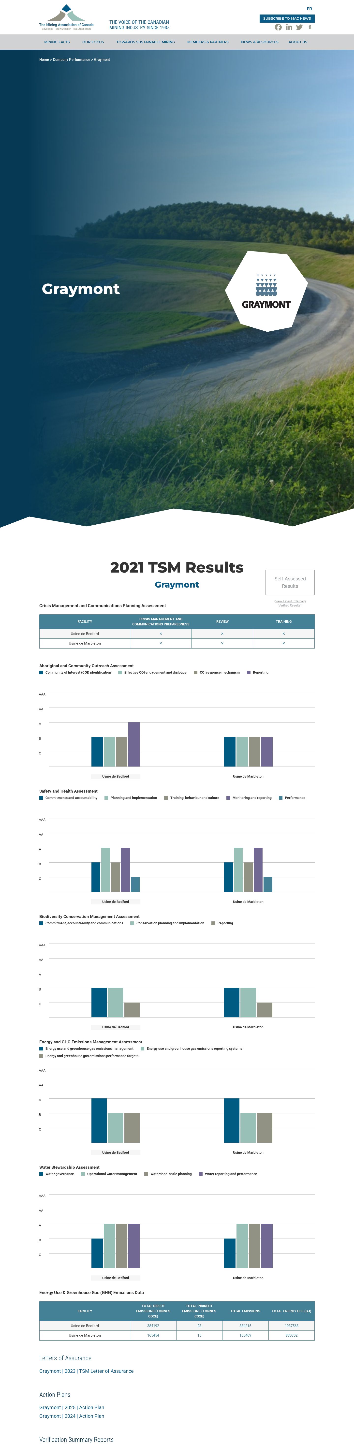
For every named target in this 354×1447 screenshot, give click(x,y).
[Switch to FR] (309, 8)
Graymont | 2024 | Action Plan (71, 1416)
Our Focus (94, 42)
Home (44, 59)
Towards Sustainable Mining (147, 42)
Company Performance (71, 59)
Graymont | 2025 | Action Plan (71, 1407)
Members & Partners (209, 42)
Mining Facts (58, 42)
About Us (299, 42)
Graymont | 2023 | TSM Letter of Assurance (86, 1371)
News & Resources (260, 42)
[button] (310, 27)
